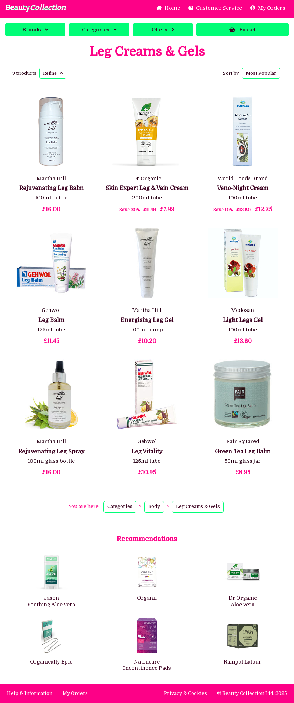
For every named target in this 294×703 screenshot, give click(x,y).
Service (215, 8)
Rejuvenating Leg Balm (51, 188)
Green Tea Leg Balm (243, 451)
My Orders (267, 8)
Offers (163, 29)
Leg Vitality (146, 451)
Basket (242, 29)
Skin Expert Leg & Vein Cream (147, 188)
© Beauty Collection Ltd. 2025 (252, 693)
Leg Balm (51, 320)
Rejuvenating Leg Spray (51, 451)
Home (168, 8)
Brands (35, 29)
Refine (53, 73)
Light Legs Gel (243, 320)
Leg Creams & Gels (147, 52)
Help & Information (29, 693)
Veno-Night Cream (242, 188)
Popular (261, 73)
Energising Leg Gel (147, 320)
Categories (99, 29)
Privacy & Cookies (185, 693)
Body (154, 506)
